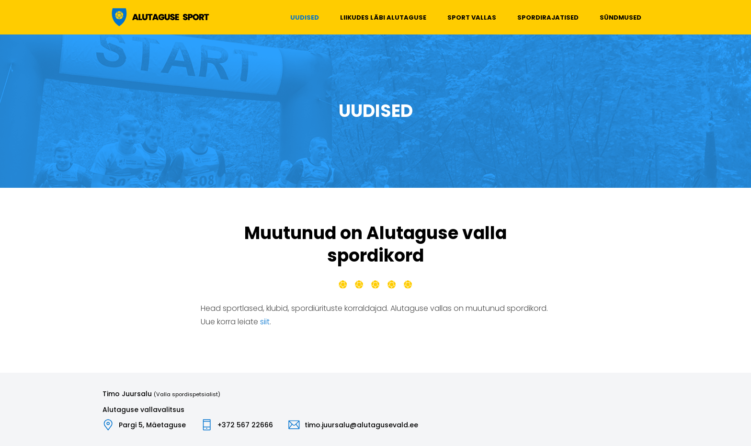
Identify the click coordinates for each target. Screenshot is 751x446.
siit (265, 321)
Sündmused (620, 17)
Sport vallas (471, 17)
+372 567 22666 (245, 425)
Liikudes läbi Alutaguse (383, 17)
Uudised (304, 17)
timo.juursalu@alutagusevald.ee (361, 425)
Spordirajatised (548, 17)
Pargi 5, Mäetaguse (152, 425)
